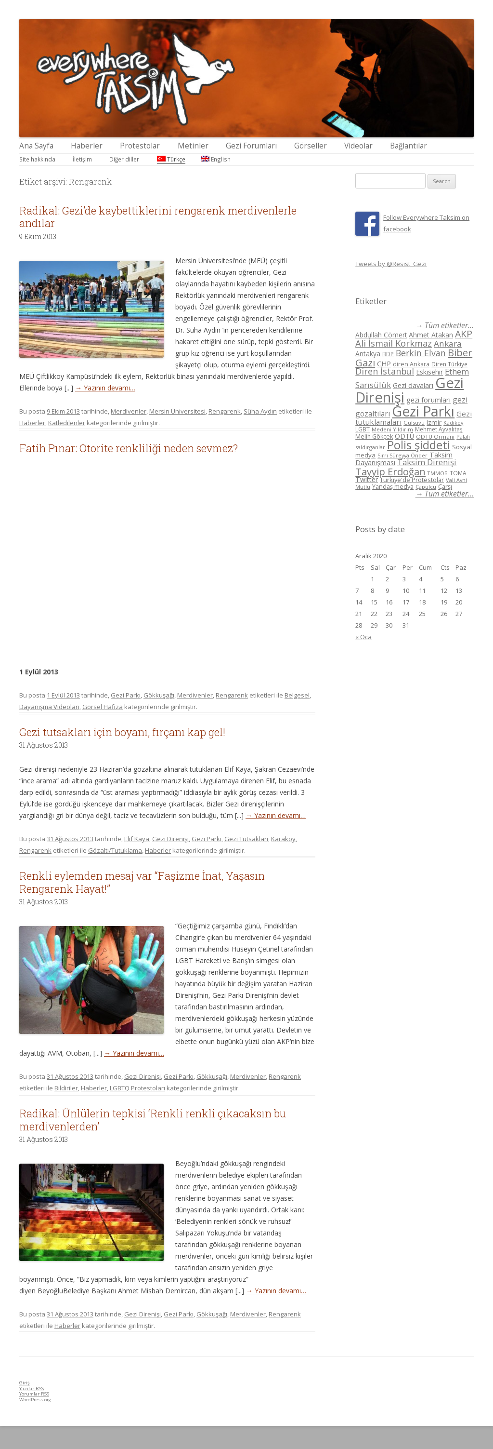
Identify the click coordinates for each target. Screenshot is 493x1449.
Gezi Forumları (251, 146)
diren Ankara (411, 364)
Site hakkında (37, 159)
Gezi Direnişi (170, 838)
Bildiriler (66, 1088)
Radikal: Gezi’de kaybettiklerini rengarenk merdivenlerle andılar (158, 216)
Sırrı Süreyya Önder (402, 455)
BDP (388, 354)
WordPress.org (35, 1399)
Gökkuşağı (158, 695)
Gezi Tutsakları (246, 838)
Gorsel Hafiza (102, 706)
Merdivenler (128, 411)
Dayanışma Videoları (49, 706)
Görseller (310, 146)
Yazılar (31, 1388)
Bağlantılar (408, 146)
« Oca (363, 636)
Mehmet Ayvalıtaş (439, 429)
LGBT (362, 429)
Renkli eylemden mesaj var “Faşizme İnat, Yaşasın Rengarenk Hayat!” (142, 882)
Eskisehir (429, 371)
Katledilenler (66, 422)
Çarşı (445, 486)
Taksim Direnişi (426, 462)
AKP (463, 333)
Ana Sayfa (36, 146)
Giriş (24, 1383)
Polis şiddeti (418, 445)
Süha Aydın (260, 411)
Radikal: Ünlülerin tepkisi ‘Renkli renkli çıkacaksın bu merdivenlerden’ (152, 1119)
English (216, 159)
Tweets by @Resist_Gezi (391, 263)
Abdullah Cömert (381, 334)
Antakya (367, 353)
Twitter (366, 479)
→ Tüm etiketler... (444, 326)
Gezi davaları (413, 385)
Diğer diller (124, 159)
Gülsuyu (414, 422)
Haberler (87, 146)
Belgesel (297, 695)
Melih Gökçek (374, 436)
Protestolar (140, 146)
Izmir (434, 422)
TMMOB (438, 473)
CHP (384, 363)
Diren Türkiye (449, 364)
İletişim (82, 159)
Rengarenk (224, 411)
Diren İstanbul (384, 371)
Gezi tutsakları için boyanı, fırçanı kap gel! (122, 732)
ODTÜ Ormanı (435, 436)
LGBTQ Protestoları (137, 1088)
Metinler (193, 146)
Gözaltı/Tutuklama (115, 850)
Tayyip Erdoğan (390, 471)
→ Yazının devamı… (105, 387)
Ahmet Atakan (431, 334)
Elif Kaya (136, 838)
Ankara (448, 343)
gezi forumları (428, 399)
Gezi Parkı (126, 695)
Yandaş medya (393, 487)
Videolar (358, 146)
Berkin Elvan (421, 353)
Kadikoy (453, 422)
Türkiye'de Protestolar (412, 479)
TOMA (458, 473)
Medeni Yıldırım (392, 429)
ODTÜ (404, 436)
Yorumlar (34, 1394)
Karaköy (283, 838)
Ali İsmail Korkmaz (393, 343)
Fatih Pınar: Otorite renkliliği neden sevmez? (128, 448)
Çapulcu (425, 486)
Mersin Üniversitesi (177, 411)
